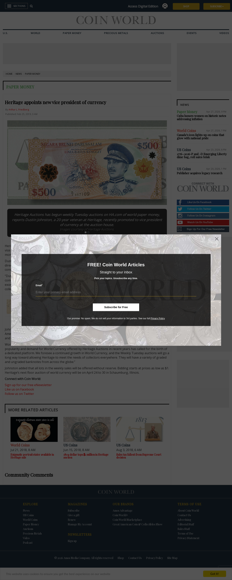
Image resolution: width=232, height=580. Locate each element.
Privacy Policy (157, 318)
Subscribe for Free (116, 307)
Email (39, 285)
